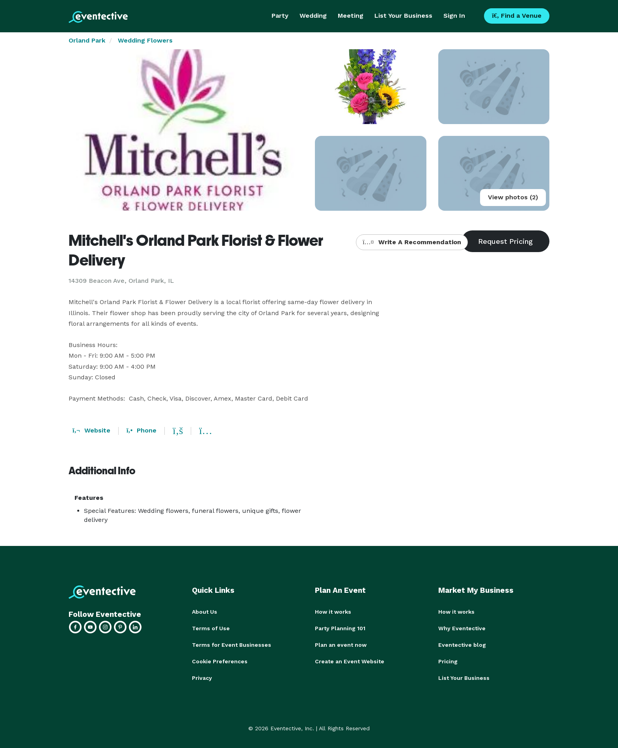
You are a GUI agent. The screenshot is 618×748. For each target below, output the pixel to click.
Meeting (350, 15)
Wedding (313, 15)
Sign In (454, 15)
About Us (204, 612)
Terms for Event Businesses (231, 645)
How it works (333, 612)
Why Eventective (462, 628)
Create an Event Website (349, 661)
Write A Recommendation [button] (412, 242)
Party (280, 15)
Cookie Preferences (220, 661)
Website (91, 430)
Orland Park (87, 40)
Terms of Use (211, 628)
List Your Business (403, 15)
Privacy (202, 678)
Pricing (448, 661)
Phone (141, 430)
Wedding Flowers (145, 40)
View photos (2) (513, 197)
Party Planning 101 (340, 628)
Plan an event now (341, 645)
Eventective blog (462, 645)
